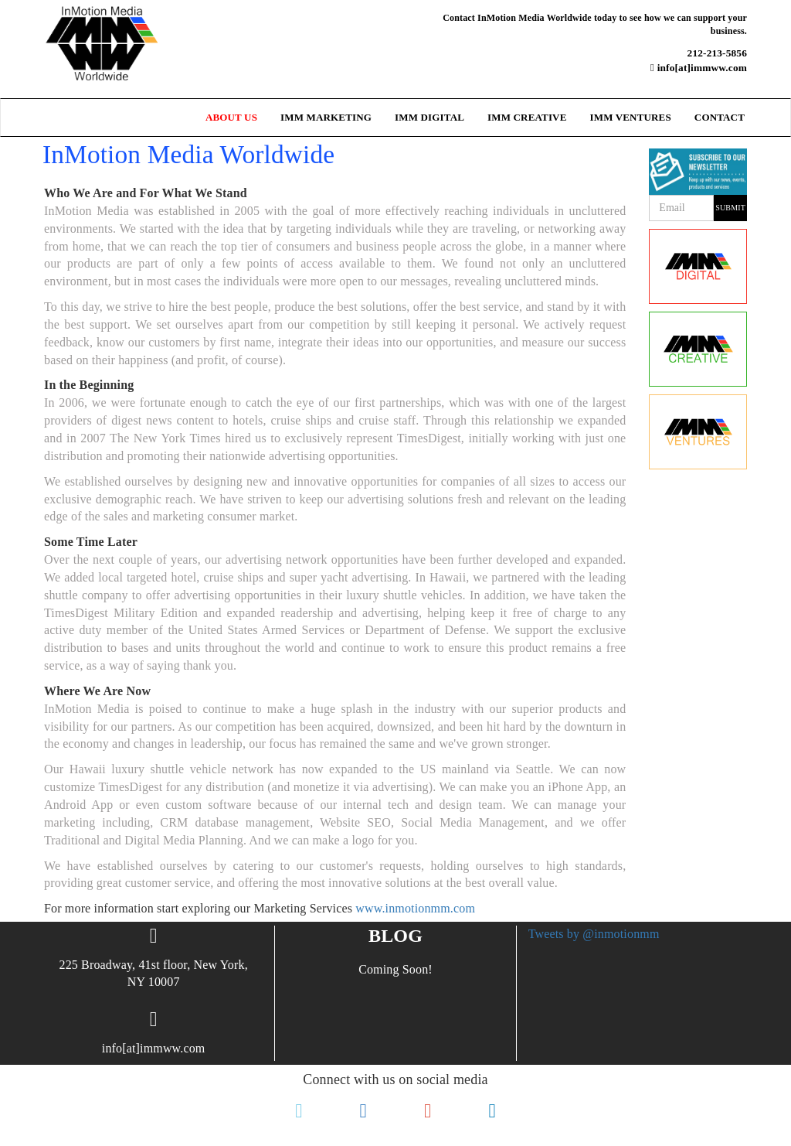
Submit (730, 207)
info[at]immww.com (698, 67)
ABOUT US (231, 117)
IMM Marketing (326, 117)
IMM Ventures (629, 117)
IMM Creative (526, 117)
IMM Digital (429, 117)
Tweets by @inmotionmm (594, 933)
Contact (719, 117)
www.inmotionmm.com (415, 908)
